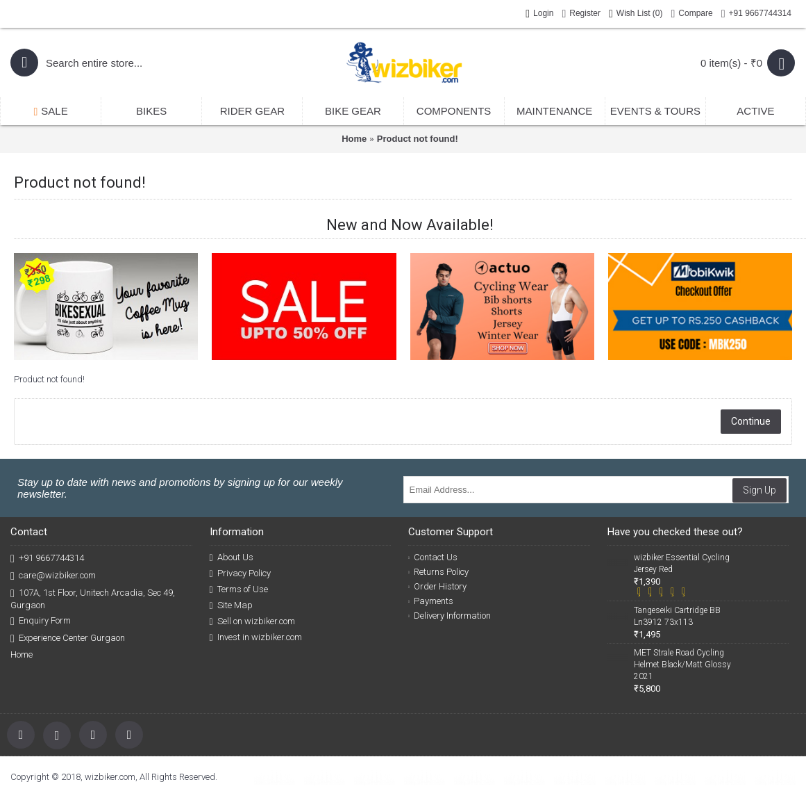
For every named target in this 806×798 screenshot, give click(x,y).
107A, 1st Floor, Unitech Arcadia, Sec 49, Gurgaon (92, 598)
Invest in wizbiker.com (256, 637)
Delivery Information (449, 615)
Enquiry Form (40, 621)
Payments (430, 601)
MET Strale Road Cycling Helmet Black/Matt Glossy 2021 (682, 664)
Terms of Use (239, 589)
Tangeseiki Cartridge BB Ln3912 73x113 (677, 616)
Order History (437, 586)
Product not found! (417, 138)
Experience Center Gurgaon (67, 638)
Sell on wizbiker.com (252, 621)
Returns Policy (438, 572)
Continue (751, 421)
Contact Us (432, 557)
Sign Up (759, 490)
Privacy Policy (240, 573)
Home (354, 138)
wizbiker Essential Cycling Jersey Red (682, 563)
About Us (231, 557)
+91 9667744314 (47, 558)
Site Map (231, 605)
